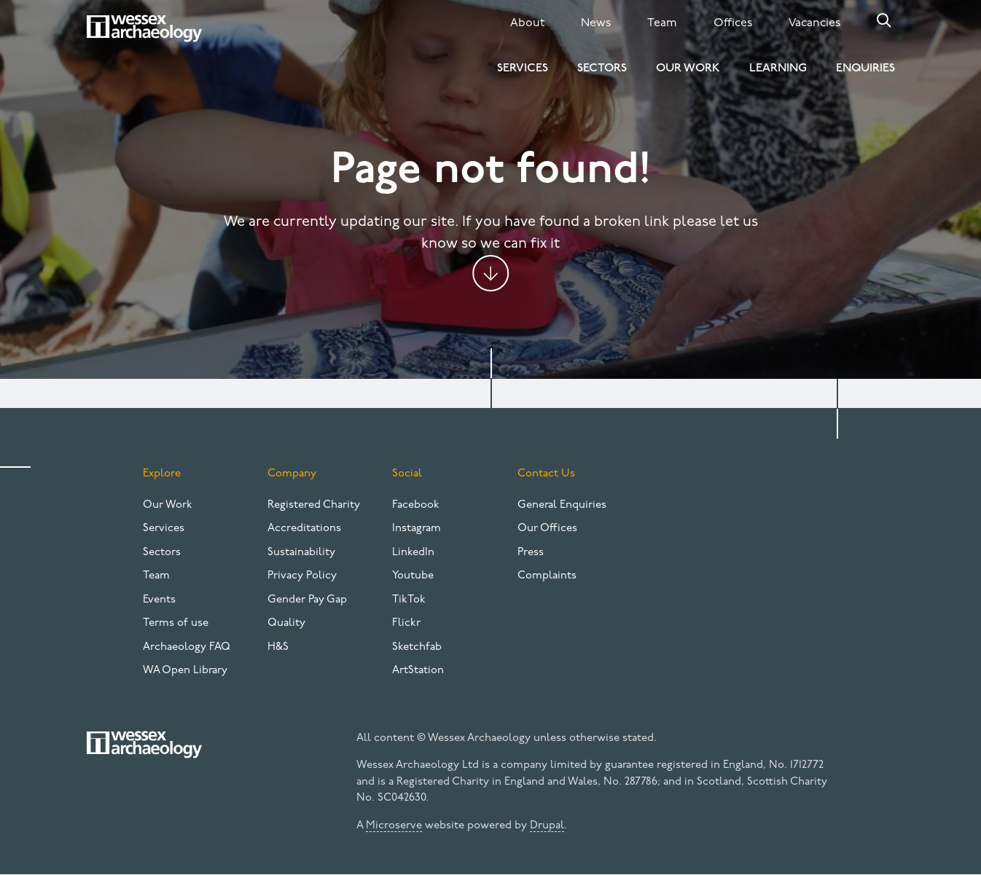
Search (884, 20)
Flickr (406, 623)
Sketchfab (417, 647)
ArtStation (418, 670)
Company (291, 473)
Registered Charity (313, 505)
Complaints (547, 575)
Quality (286, 623)
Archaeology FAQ (186, 647)
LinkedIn (413, 552)
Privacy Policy (302, 575)
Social (407, 473)
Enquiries (865, 68)
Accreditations (304, 528)
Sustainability (301, 552)
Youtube (413, 575)
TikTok (409, 600)
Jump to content (490, 273)
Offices (733, 23)
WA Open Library (185, 670)
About (527, 23)
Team (662, 23)
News (596, 23)
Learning (778, 68)
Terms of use (175, 623)
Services (522, 68)
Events (159, 600)
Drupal (547, 825)
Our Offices (547, 528)
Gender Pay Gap (307, 600)
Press (530, 552)
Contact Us (546, 473)
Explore (162, 473)
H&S (278, 647)
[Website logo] (144, 28)
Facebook (415, 505)
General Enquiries (561, 505)
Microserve (394, 825)
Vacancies (814, 23)
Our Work (688, 68)
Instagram (416, 528)
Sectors (602, 68)
